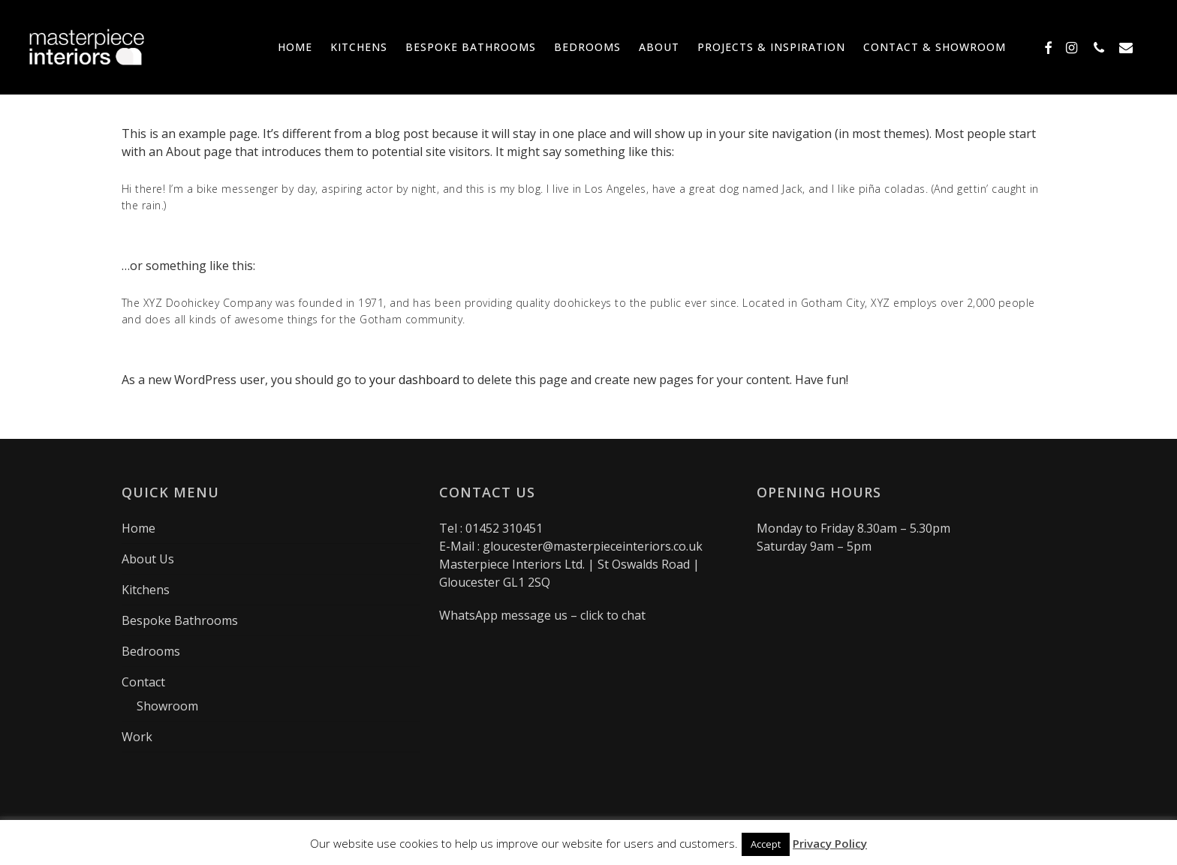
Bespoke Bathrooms (180, 620)
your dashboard (414, 379)
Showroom (167, 706)
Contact (143, 682)
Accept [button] (766, 844)
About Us (148, 559)
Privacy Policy (830, 843)
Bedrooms (151, 651)
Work (137, 736)
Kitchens (146, 589)
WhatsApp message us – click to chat (542, 615)
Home (138, 528)
